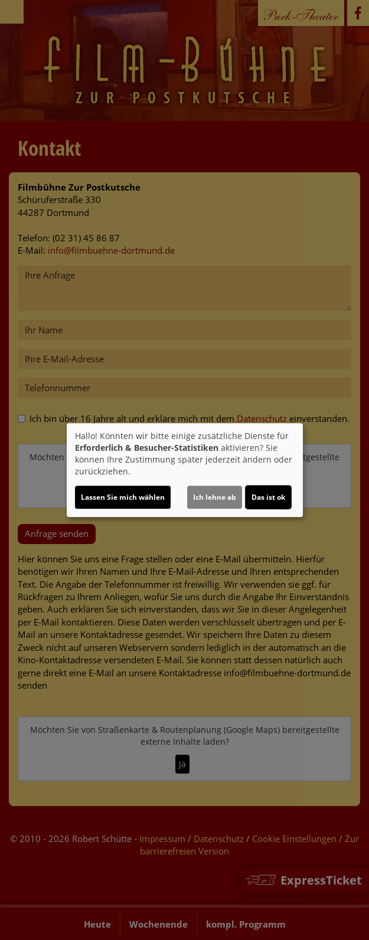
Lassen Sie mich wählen (123, 497)
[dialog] (185, 470)
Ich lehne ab (214, 497)
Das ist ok (268, 497)
